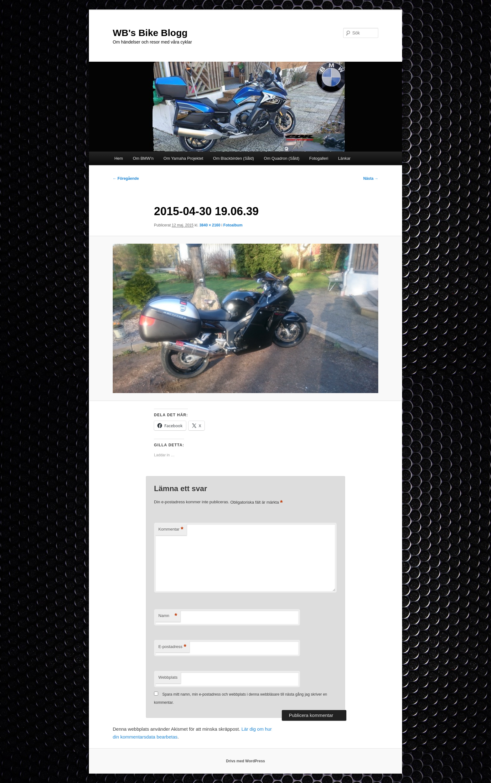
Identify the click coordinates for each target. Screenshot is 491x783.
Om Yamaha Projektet (183, 158)
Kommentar (170, 529)
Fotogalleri (318, 158)
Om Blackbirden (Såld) (233, 158)
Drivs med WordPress (245, 761)
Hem (118, 158)
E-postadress (172, 646)
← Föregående (126, 178)
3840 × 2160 (209, 225)
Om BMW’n (143, 158)
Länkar (344, 158)
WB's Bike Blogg (150, 33)
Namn (167, 615)
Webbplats (168, 677)
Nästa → (370, 178)
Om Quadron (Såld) (281, 158)
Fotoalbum (232, 225)
